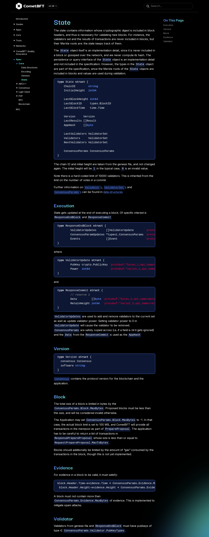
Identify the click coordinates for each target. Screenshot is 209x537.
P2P (21, 96)
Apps (18, 29)
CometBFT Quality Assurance (25, 52)
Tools (19, 40)
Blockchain (24, 104)
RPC (21, 100)
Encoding (26, 71)
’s (93, 185)
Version (167, 29)
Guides (19, 24)
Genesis (25, 75)
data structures (113, 190)
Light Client (24, 92)
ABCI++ (23, 84)
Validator (168, 41)
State (24, 79)
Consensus (24, 88)
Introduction (22, 19)
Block (166, 33)
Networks (21, 46)
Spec (18, 59)
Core (18, 35)
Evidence (168, 37)
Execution (168, 25)
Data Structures (29, 67)
